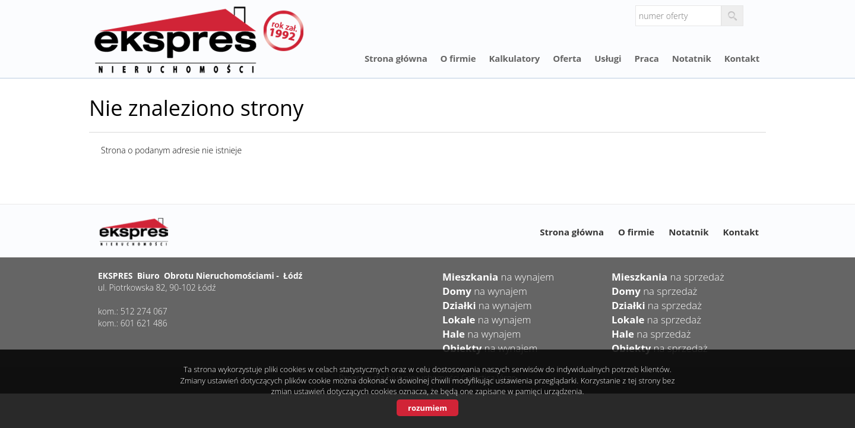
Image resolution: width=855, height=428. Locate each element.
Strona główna (396, 58)
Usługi (607, 58)
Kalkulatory (514, 58)
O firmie (458, 58)
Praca (646, 58)
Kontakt (741, 58)
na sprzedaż (668, 277)
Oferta (567, 58)
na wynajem (498, 277)
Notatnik (691, 58)
